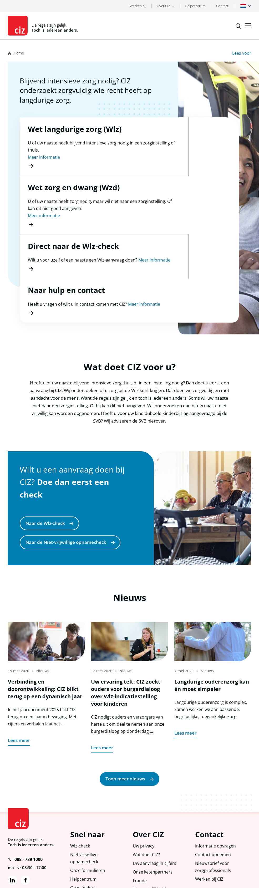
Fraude (140, 835)
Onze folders (83, 843)
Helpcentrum (195, 5)
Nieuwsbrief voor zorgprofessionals (213, 820)
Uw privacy (144, 798)
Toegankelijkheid (150, 844)
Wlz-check (80, 798)
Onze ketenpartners (153, 826)
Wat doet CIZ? (147, 808)
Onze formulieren (88, 824)
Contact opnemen (213, 808)
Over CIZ (163, 5)
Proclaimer (41, 880)
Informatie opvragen (216, 798)
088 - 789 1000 (25, 810)
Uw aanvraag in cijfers (155, 817)
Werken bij (138, 5)
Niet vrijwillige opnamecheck (84, 811)
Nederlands (243, 6)
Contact (222, 5)
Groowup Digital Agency (232, 879)
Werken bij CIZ (210, 834)
